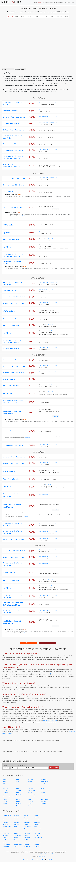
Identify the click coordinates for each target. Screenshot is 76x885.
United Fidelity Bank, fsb (11, 239)
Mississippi (19, 803)
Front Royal (27, 820)
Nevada (30, 783)
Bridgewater (37, 842)
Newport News (7, 826)
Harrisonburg (6, 844)
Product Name (22, 765)
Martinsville (27, 822)
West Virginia (44, 799)
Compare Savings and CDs (48, 2)
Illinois (17, 779)
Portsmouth (6, 833)
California (5, 788)
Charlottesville (18, 815)
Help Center (50, 859)
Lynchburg (6, 839)
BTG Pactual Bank (9, 225)
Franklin (26, 839)
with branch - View (49, 238)
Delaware (5, 794)
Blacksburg (6, 846)
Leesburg (16, 817)
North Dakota (31, 797)
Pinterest (47, 643)
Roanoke (5, 835)
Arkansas (5, 786)
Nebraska (30, 781)
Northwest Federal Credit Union (14, 185)
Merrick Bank (7, 247)
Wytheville (27, 842)
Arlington (5, 822)
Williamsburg (27, 826)
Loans (72, 2)
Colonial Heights (18, 844)
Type (12, 765)
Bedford (36, 831)
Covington (37, 833)
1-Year (29, 16)
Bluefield (36, 844)
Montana (30, 779)
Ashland (36, 820)
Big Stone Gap (38, 837)
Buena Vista (37, 828)
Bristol (15, 846)
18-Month (35, 16)
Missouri (18, 805)
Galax (36, 826)
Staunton (16, 828)
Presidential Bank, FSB (10, 110)
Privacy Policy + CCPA (36, 853)
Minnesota (18, 801)
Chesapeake (6, 820)
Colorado (5, 790)
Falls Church (27, 833)
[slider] (19, 194)
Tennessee (43, 786)
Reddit (28, 643)
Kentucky (18, 788)
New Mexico (31, 790)
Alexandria (6, 831)
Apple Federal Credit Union (12, 123)
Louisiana (18, 790)
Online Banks (26, 859)
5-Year (57, 16)
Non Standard (64, 16)
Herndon (16, 837)
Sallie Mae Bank (8, 431)
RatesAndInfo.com (41, 856)
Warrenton (27, 837)
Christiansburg (17, 842)
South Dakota (44, 783)
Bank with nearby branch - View (46, 109)
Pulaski (26, 835)
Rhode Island (44, 779)
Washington (44, 797)
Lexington (37, 824)
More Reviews (25, 198)
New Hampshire (32, 786)
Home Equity (59, 2)
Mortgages (67, 2)
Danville (5, 842)
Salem (15, 826)
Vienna (26, 817)
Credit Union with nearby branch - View (48, 102)
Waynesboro (17, 839)
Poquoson (26, 828)
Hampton (5, 828)
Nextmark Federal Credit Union (13, 130)
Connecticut (6, 792)
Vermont (43, 792)
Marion (36, 835)
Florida (5, 799)
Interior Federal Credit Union (13, 150)
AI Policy (52, 853)
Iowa (17, 783)
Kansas (17, 786)
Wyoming (43, 803)
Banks (33, 859)
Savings (35, 2)
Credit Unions (40, 859)
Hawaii (5, 803)
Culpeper (26, 824)
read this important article (50, 720)
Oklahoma (30, 801)
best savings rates (49, 673)
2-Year (41, 16)
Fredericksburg (18, 835)
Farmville (36, 817)
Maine (17, 792)
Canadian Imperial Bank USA (12, 207)
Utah (42, 790)
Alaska (5, 781)
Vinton (36, 815)
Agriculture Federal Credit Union (14, 117)
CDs (39, 2)
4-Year (51, 16)
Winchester (17, 824)
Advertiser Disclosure (26, 853)
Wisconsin (43, 801)
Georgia (5, 801)
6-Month (16, 16)
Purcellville (37, 846)
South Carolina (44, 781)
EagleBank (6, 233)
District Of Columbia (8, 797)
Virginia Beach (7, 815)
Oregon (30, 803)
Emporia (36, 839)
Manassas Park (28, 831)
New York (30, 792)
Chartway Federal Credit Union (13, 144)
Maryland (18, 794)
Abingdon (26, 844)
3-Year (46, 16)
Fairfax (15, 831)
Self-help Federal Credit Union (13, 539)
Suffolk (5, 837)
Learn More (55, 209)
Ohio (29, 799)
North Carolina (32, 794)
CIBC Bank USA (8, 191)
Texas (42, 788)
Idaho (4, 805)
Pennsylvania (31, 805)
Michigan (18, 799)
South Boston (27, 846)
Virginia (43, 794)
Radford (26, 815)
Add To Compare (54, 767)
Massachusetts (20, 797)
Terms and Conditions (45, 853)
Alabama (5, 779)
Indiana (18, 781)
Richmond (5, 824)
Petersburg (17, 822)
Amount (5, 765)
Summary (10, 16)
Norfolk (5, 817)
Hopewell (16, 833)
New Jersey (31, 788)
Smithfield (37, 822)
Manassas (16, 820)
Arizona (5, 783)
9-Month (23, 16)
